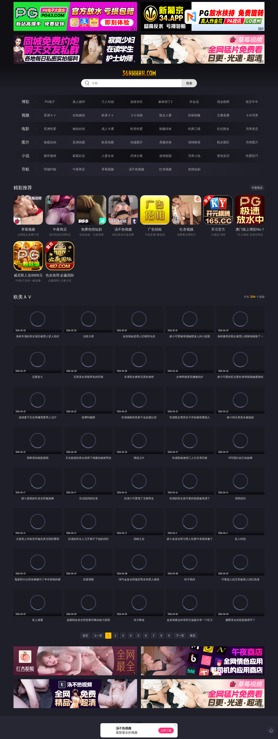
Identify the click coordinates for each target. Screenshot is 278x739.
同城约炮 (50, 169)
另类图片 (252, 142)
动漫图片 (136, 142)
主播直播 (223, 115)
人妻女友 (108, 156)
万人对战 (108, 102)
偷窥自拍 (50, 142)
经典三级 (194, 129)
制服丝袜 (165, 129)
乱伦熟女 (223, 129)
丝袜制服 (194, 115)
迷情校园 (165, 156)
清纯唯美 (194, 142)
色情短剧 (194, 169)
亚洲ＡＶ (50, 115)
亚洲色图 (79, 142)
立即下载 (166, 730)
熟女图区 (223, 142)
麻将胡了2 (165, 102)
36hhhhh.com (139, 73)
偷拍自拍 (79, 129)
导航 (25, 169)
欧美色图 (108, 142)
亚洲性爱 (50, 129)
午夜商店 (79, 169)
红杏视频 (165, 169)
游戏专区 (136, 102)
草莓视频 (108, 169)
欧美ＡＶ (108, 115)
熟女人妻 (165, 115)
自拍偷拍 (79, 115)
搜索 (189, 83)
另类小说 (194, 156)
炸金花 (194, 102)
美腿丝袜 (165, 142)
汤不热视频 (136, 169)
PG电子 (50, 102)
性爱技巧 (252, 156)
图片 (25, 142)
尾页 (192, 635)
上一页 (98, 635)
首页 (85, 635)
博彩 (25, 101)
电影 (25, 128)
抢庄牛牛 (252, 102)
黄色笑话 (223, 156)
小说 (25, 155)
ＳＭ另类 (252, 115)
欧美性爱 (136, 129)
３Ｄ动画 (136, 115)
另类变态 (252, 129)
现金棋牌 (223, 102)
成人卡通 (108, 129)
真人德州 (79, 102)
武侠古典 (136, 156)
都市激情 (50, 156)
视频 (25, 115)
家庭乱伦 (79, 156)
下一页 (180, 635)
